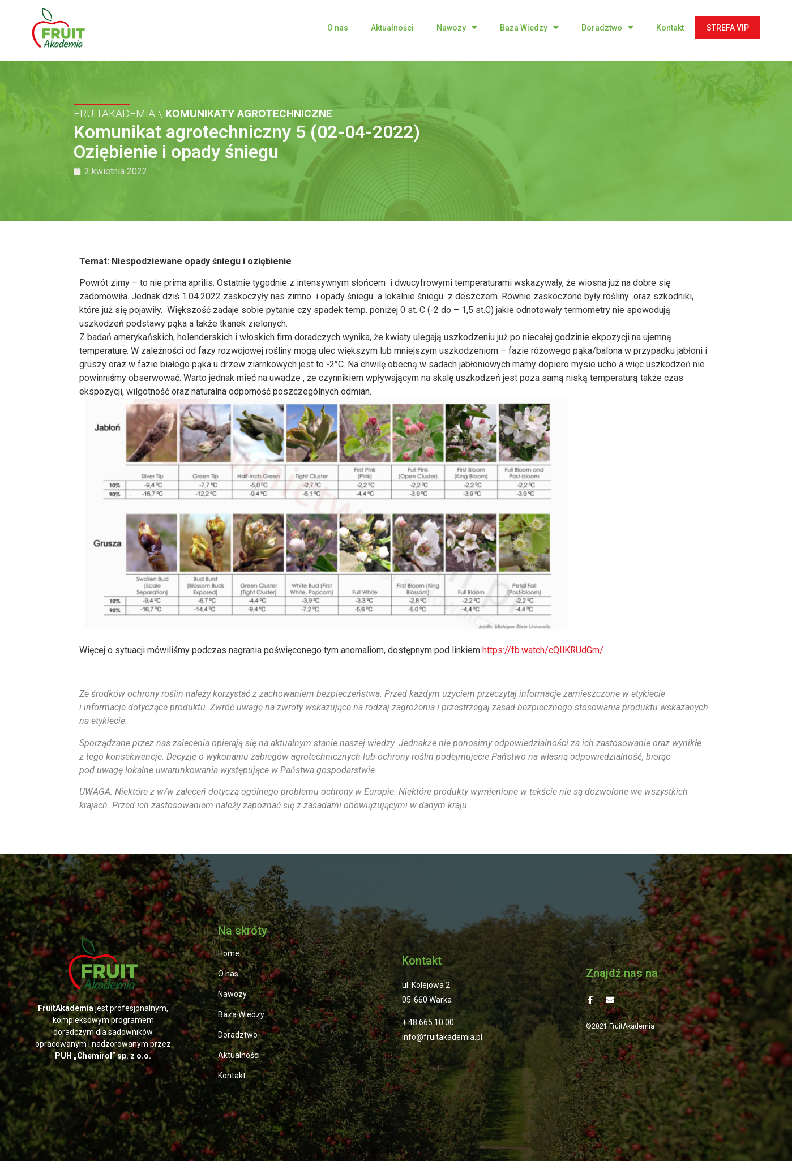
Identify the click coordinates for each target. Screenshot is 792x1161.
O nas (337, 27)
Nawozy (456, 27)
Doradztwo (607, 27)
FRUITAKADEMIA (114, 112)
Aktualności (392, 27)
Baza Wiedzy (529, 27)
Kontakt (670, 27)
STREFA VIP (728, 27)
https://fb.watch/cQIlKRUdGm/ (542, 650)
